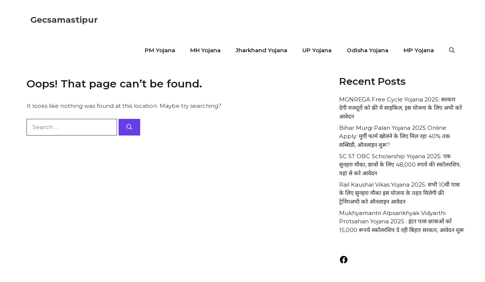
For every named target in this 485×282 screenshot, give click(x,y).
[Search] (129, 127)
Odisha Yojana (367, 50)
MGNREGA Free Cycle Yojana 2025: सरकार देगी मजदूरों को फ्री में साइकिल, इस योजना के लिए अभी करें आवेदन (400, 108)
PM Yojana (160, 50)
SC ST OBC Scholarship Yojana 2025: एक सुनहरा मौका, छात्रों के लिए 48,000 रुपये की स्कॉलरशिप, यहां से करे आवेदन (400, 165)
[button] (451, 50)
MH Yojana (205, 50)
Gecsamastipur (64, 20)
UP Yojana (317, 50)
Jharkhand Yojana (261, 50)
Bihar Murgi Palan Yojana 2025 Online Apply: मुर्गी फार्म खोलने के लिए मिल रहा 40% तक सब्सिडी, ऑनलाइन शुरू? (394, 136)
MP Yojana (419, 50)
